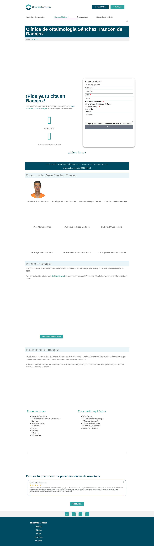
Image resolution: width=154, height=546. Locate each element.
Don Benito (39, 537)
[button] (27, 453)
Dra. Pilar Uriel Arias (42, 227)
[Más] (122, 21)
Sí (87, 109)
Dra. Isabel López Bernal (90, 201)
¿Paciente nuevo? (92, 106)
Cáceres (39, 530)
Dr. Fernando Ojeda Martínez (77, 227)
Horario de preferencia (94, 101)
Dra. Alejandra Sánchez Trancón (112, 252)
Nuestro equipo (82, 17)
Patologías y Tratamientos (36, 17)
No (91, 109)
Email (87, 95)
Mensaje (88, 111)
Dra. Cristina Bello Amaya (116, 201)
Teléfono (88, 88)
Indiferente (90, 104)
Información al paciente (104, 17)
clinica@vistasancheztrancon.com (49, 144)
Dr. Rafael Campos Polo (111, 227)
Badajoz (39, 527)
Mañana (101, 104)
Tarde (109, 104)
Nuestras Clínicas (62, 17)
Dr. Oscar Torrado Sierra (37, 201)
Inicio (28, 39)
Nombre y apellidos (92, 81)
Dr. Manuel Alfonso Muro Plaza (77, 252)
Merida (38, 534)
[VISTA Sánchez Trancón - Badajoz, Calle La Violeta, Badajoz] (77, 65)
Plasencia (38, 541)
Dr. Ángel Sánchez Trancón (64, 201)
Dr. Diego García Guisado (42, 252)
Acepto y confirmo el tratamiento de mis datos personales (109, 123)
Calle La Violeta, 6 (58, 276)
